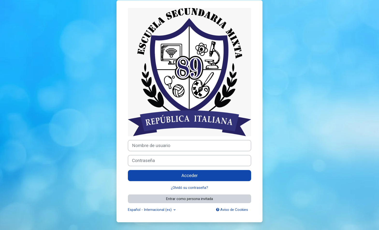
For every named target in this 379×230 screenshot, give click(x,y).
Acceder (190, 175)
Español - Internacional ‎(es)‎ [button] (150, 210)
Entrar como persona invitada (189, 199)
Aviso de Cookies (232, 210)
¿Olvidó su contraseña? (189, 187)
